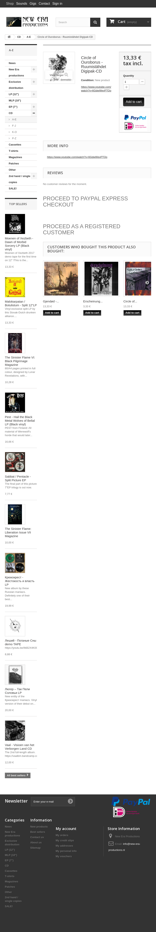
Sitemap (35, 847)
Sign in (57, 3)
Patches (14, 163)
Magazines (15, 157)
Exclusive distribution (16, 84)
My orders (62, 835)
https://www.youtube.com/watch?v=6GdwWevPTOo (77, 157)
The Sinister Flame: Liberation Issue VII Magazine (18, 532)
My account (66, 828)
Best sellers (37, 831)
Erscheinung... (93, 301)
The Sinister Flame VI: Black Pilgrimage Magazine (20, 361)
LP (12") (14, 94)
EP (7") (13, 106)
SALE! (13, 188)
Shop (10, 3)
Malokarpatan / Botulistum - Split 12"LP (21, 303)
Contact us (37, 837)
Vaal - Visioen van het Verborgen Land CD (19, 746)
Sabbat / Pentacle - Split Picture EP (18, 478)
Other (12, 169)
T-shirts (13, 150)
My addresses (64, 845)
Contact (44, 3)
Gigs (33, 3)
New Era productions (16, 72)
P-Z (13, 138)
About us (36, 842)
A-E (13, 119)
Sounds (21, 3)
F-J (13, 125)
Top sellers (18, 204)
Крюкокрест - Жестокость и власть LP (19, 581)
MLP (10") (15, 100)
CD (11, 113)
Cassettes (15, 144)
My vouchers (64, 856)
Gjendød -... (51, 301)
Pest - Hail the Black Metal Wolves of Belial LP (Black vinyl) (20, 420)
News (12, 63)
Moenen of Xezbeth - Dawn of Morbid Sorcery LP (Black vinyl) (19, 244)
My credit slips (65, 840)
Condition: (87, 80)
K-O (14, 132)
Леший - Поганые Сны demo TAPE (20, 642)
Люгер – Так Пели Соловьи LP (17, 690)
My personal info (66, 851)
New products (39, 826)
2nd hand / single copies (19, 179)
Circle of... (130, 301)
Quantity (128, 75)
